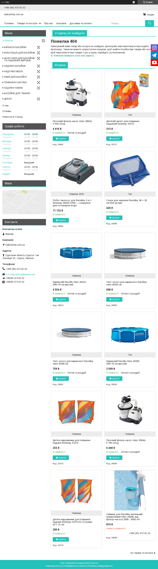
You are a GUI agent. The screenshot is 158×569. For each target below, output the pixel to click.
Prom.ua (94, 563)
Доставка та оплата (80, 23)
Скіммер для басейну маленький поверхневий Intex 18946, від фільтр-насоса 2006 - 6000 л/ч (124, 517)
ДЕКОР (8, 98)
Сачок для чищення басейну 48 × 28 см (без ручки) (126, 201)
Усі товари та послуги (141, 553)
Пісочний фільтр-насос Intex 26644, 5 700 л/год (126, 441)
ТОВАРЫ (7, 40)
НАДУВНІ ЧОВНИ (13, 88)
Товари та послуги (27, 23)
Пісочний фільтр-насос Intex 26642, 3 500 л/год (72, 122)
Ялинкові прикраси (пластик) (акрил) (74, 55)
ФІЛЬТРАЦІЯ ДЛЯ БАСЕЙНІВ (19, 52)
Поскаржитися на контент (75, 566)
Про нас (48, 23)
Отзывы (6, 111)
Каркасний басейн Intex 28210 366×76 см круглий (69, 283)
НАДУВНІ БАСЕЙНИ (14, 66)
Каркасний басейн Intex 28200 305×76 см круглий (122, 362)
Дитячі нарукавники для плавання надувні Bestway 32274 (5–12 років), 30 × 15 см (73, 522)
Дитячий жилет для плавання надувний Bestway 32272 (122, 122)
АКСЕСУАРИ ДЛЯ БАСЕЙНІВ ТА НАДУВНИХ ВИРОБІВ (19, 59)
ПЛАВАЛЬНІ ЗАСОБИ (15, 82)
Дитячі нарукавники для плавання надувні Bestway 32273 (71, 441)
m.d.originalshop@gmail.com (20, 274)
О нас (5, 105)
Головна (9, 23)
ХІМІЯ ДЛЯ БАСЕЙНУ (15, 77)
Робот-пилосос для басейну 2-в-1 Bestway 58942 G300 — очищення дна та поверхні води (72, 203)
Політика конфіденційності (100, 566)
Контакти (61, 23)
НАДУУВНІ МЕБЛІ (13, 71)
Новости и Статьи (12, 116)
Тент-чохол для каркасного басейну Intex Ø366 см (73, 362)
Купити (62, 138)
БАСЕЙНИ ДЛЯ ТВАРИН (17, 93)
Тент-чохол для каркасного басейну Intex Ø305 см (126, 283)
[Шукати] (149, 23)
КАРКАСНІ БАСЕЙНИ (15, 47)
